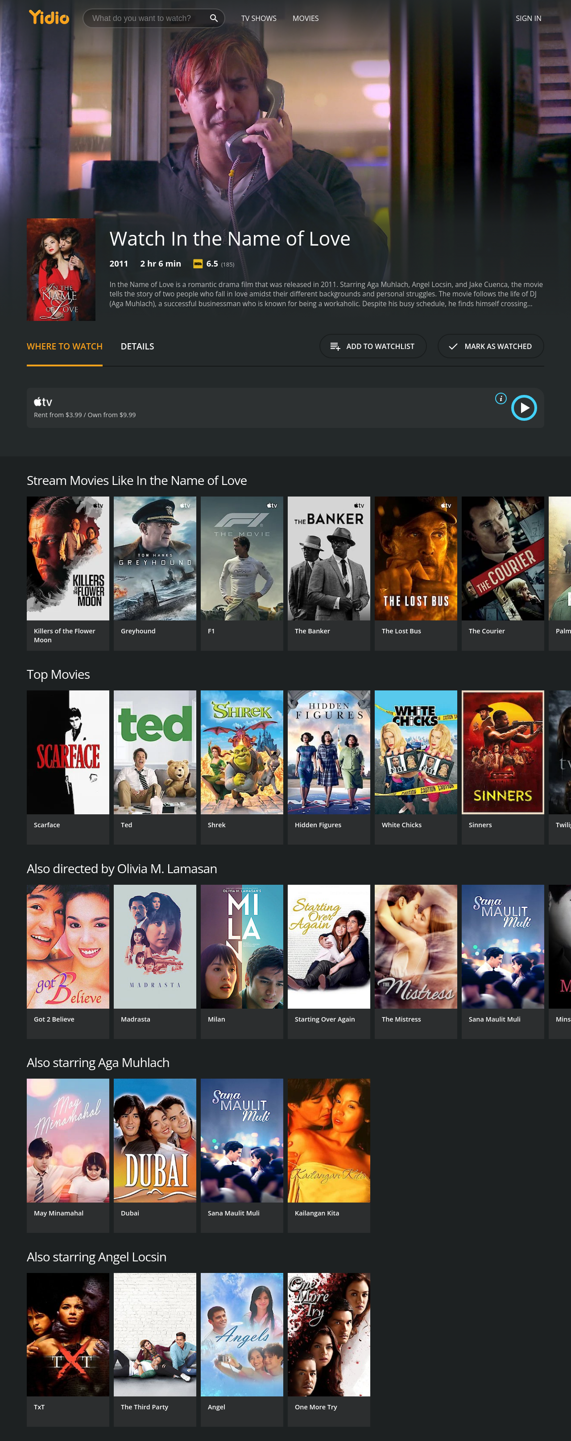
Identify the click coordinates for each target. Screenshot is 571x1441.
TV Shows (259, 18)
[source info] (499, 398)
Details (137, 346)
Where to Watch (65, 346)
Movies (306, 18)
